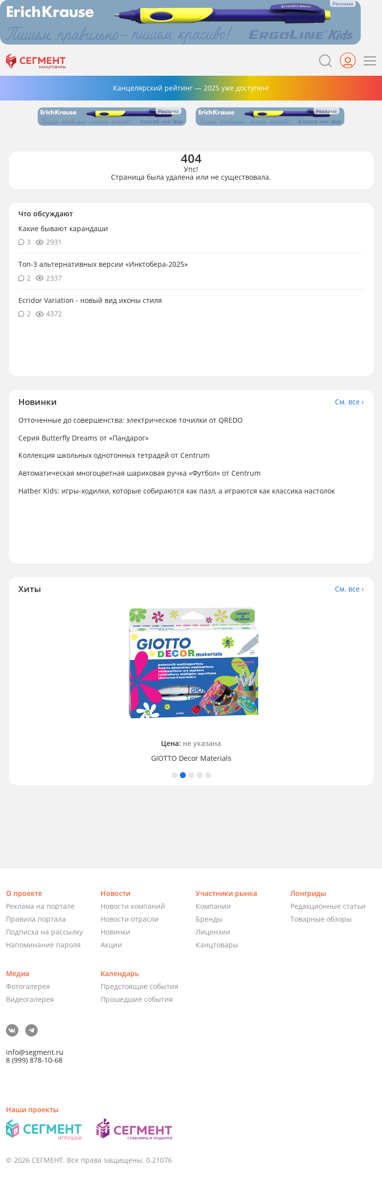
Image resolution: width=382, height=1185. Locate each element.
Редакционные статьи (328, 906)
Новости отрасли (130, 919)
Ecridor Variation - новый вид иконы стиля (90, 300)
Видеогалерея (30, 999)
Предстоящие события (139, 986)
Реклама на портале (40, 906)
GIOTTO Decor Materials (191, 758)
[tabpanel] (191, 682)
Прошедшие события (137, 999)
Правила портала (36, 919)
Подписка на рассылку (44, 932)
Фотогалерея (28, 986)
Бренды (209, 919)
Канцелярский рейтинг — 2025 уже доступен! (191, 88)
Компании (213, 906)
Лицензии (213, 932)
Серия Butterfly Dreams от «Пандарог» (83, 438)
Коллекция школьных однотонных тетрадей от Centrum (114, 455)
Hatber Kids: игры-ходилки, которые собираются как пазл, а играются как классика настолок (176, 490)
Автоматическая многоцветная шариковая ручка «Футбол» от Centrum (139, 473)
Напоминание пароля (43, 944)
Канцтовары (217, 944)
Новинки (115, 932)
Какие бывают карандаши (63, 228)
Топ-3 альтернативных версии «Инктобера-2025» (103, 264)
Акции (111, 944)
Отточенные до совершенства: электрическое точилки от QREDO (130, 420)
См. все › (349, 402)
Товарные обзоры (321, 919)
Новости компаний (133, 906)
